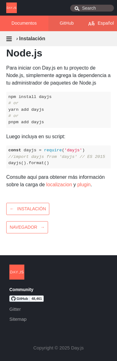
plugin (84, 184)
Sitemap (18, 319)
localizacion (59, 184)
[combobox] (92, 8)
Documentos (24, 23)
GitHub (67, 23)
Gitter (15, 309)
